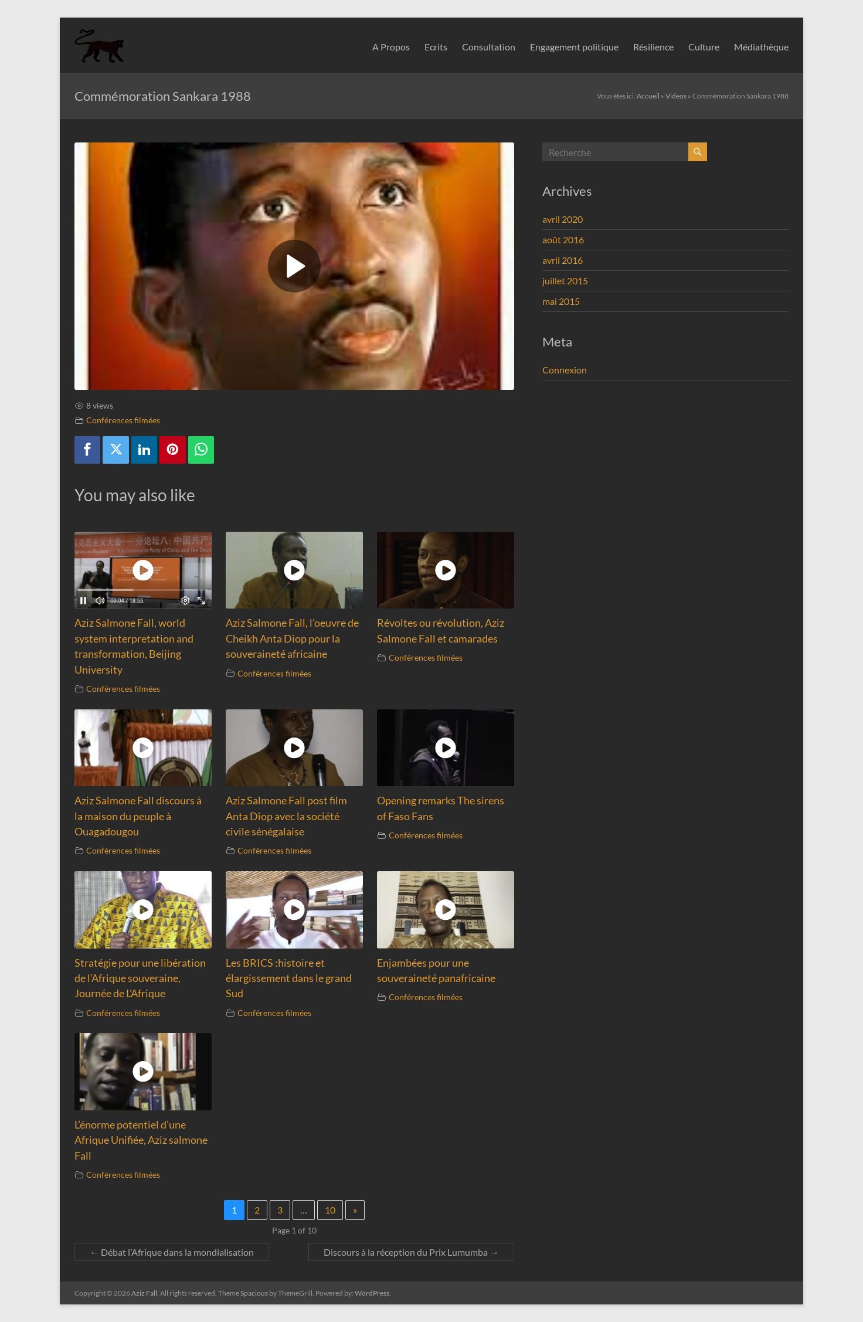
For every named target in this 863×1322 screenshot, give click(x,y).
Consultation (488, 46)
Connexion (564, 369)
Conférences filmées (123, 420)
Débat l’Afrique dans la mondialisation (172, 1252)
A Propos (391, 46)
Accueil (648, 95)
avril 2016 (562, 260)
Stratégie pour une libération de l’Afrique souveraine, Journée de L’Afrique (140, 978)
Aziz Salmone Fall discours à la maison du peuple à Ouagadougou (138, 816)
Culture (703, 46)
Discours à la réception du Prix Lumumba (411, 1252)
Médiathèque (761, 46)
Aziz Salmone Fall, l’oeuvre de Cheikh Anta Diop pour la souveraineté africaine (292, 638)
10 (330, 1209)
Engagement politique (574, 46)
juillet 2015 (565, 280)
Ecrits (435, 46)
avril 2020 (562, 219)
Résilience (653, 46)
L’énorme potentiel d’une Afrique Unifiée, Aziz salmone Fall (141, 1140)
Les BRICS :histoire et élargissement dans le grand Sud (289, 978)
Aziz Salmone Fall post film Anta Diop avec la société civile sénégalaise (286, 816)
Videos (676, 95)
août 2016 (563, 239)
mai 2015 (561, 301)
